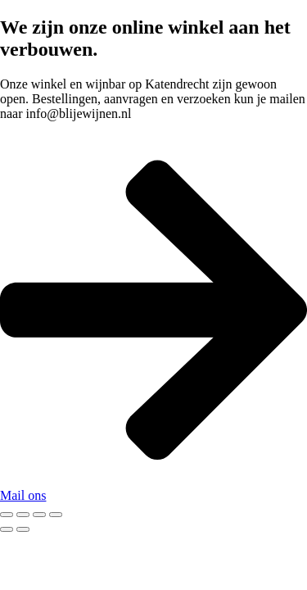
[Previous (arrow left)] (6, 529)
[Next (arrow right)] (22, 529)
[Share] (39, 514)
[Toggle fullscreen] (22, 514)
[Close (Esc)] (55, 514)
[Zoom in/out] (6, 514)
